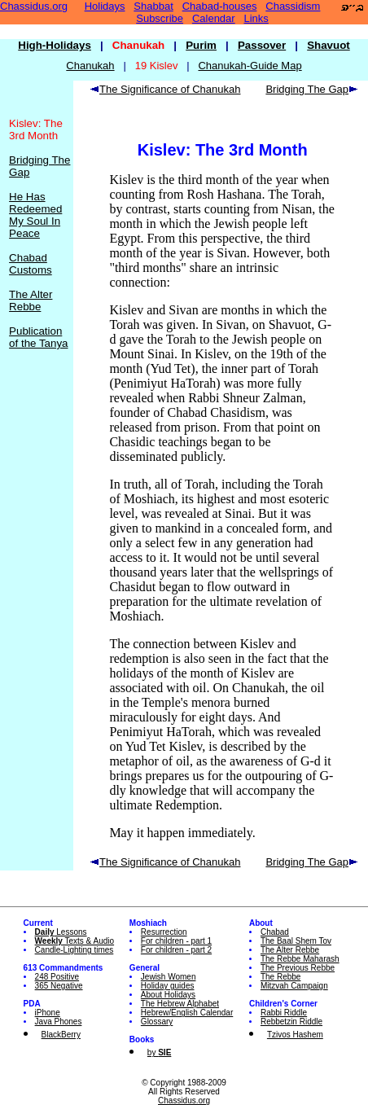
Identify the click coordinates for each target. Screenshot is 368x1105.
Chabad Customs (30, 264)
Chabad (275, 931)
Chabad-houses (219, 6)
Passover (262, 45)
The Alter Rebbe (30, 300)
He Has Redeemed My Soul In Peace (35, 215)
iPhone (47, 1012)
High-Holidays (54, 45)
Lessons (61, 931)
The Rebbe (280, 976)
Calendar (213, 18)
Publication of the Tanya (38, 337)
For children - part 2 (176, 949)
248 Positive (57, 976)
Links (256, 18)
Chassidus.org (34, 6)
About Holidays (168, 994)
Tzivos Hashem (295, 1034)
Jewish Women (168, 976)
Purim (201, 45)
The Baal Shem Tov (296, 940)
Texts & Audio (75, 940)
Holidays (105, 6)
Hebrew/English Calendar (187, 1012)
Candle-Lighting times (74, 949)
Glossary (157, 1021)
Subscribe (159, 18)
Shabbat (153, 6)
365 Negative (59, 985)
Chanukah (90, 65)
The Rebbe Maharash (300, 958)
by (159, 1052)
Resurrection (164, 931)
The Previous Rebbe (298, 967)
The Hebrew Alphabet (180, 1003)
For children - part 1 (176, 940)
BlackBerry (61, 1034)
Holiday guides (168, 985)
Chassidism (292, 6)
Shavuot (328, 45)
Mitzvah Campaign (294, 985)
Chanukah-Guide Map (249, 65)
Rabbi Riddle (284, 1012)
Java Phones (58, 1021)
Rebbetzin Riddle (291, 1021)
